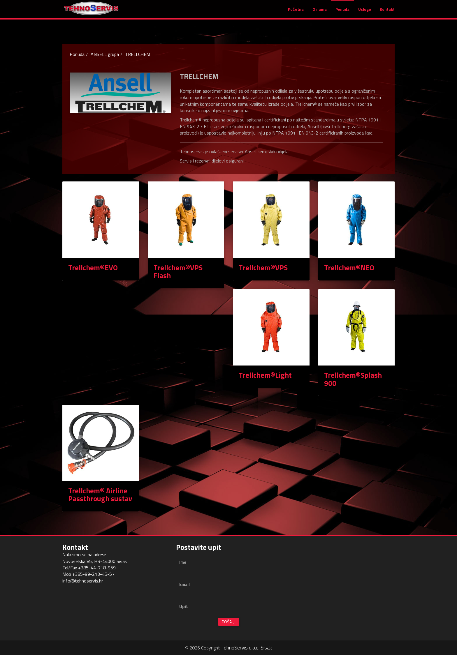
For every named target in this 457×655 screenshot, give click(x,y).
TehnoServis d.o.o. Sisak (247, 648)
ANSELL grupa (105, 54)
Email (184, 584)
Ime (183, 562)
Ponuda (342, 12)
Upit (183, 606)
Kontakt (387, 12)
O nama (319, 12)
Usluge (364, 12)
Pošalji (228, 622)
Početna (296, 12)
